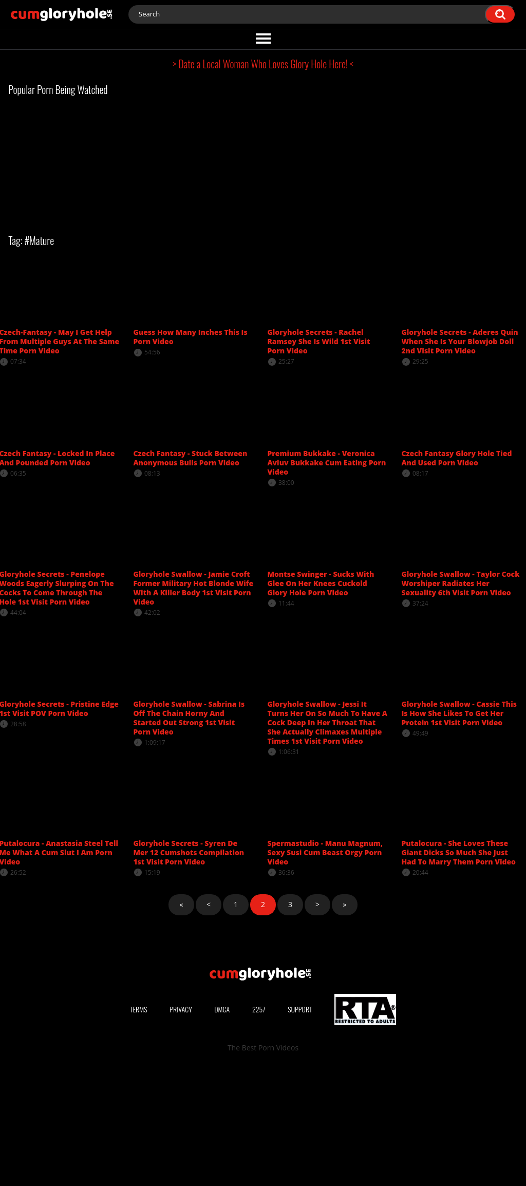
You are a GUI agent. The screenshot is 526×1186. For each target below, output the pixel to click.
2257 (259, 1127)
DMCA (222, 1127)
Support (300, 1127)
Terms (138, 1127)
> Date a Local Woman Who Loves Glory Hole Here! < (263, 63)
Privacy (181, 1127)
